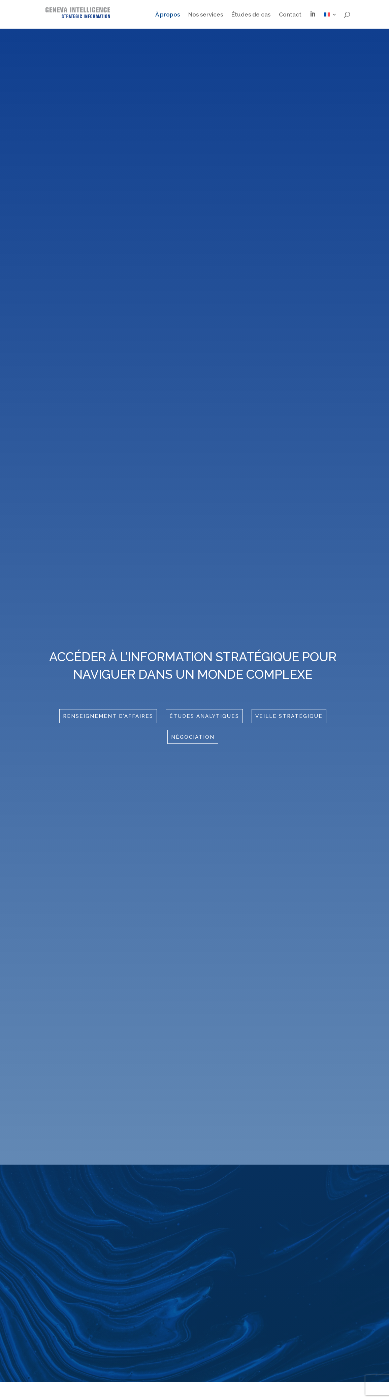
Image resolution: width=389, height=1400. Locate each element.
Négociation (193, 737)
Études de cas (250, 15)
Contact (290, 15)
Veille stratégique (289, 716)
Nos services (205, 15)
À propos (167, 15)
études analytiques (204, 716)
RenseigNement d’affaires (108, 716)
